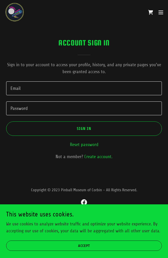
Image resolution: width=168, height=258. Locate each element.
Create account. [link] (98, 156)
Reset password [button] (84, 144)
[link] (14, 12)
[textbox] (84, 88)
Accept (84, 246)
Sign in (84, 128)
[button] (161, 12)
